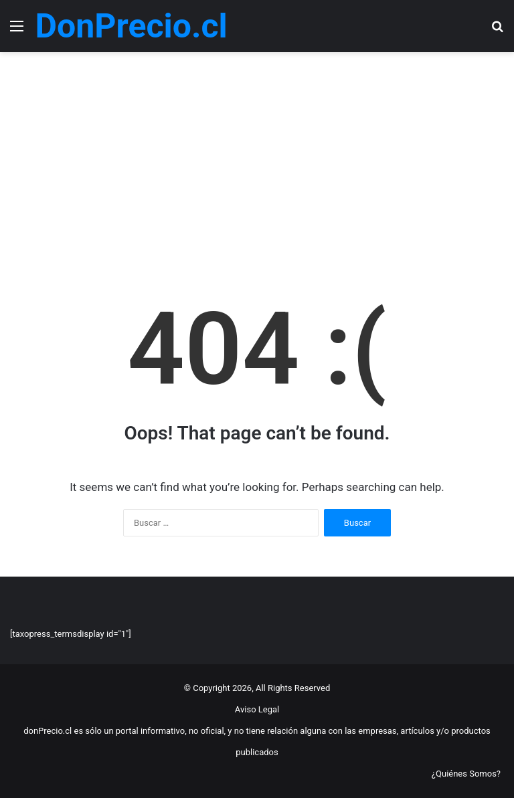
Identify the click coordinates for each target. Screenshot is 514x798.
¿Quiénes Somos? (466, 774)
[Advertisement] (257, 166)
